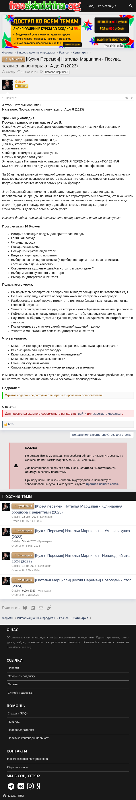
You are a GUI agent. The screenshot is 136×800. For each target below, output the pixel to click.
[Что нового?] (122, 6)
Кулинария (46, 516)
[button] (4, 6)
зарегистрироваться (107, 413)
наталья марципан (56, 72)
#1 (132, 98)
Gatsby (10, 72)
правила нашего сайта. (102, 484)
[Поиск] (131, 6)
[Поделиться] (126, 98)
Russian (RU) (13, 795)
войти (82, 413)
